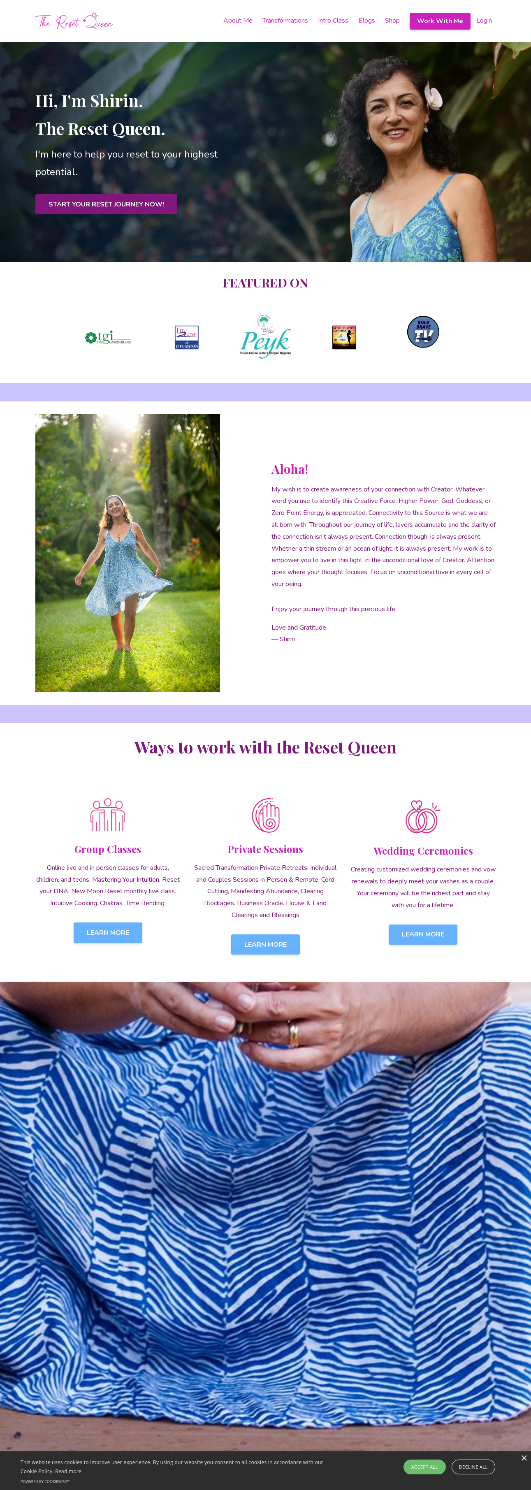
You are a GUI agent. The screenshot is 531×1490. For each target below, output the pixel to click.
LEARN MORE (108, 932)
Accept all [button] (424, 1467)
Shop (392, 20)
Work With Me (440, 20)
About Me (238, 20)
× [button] (524, 1458)
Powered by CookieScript (45, 1481)
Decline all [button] (473, 1467)
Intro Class (333, 20)
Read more (68, 1471)
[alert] (265, 1470)
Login (484, 20)
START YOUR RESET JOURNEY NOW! (106, 204)
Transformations (285, 20)
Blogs (366, 20)
